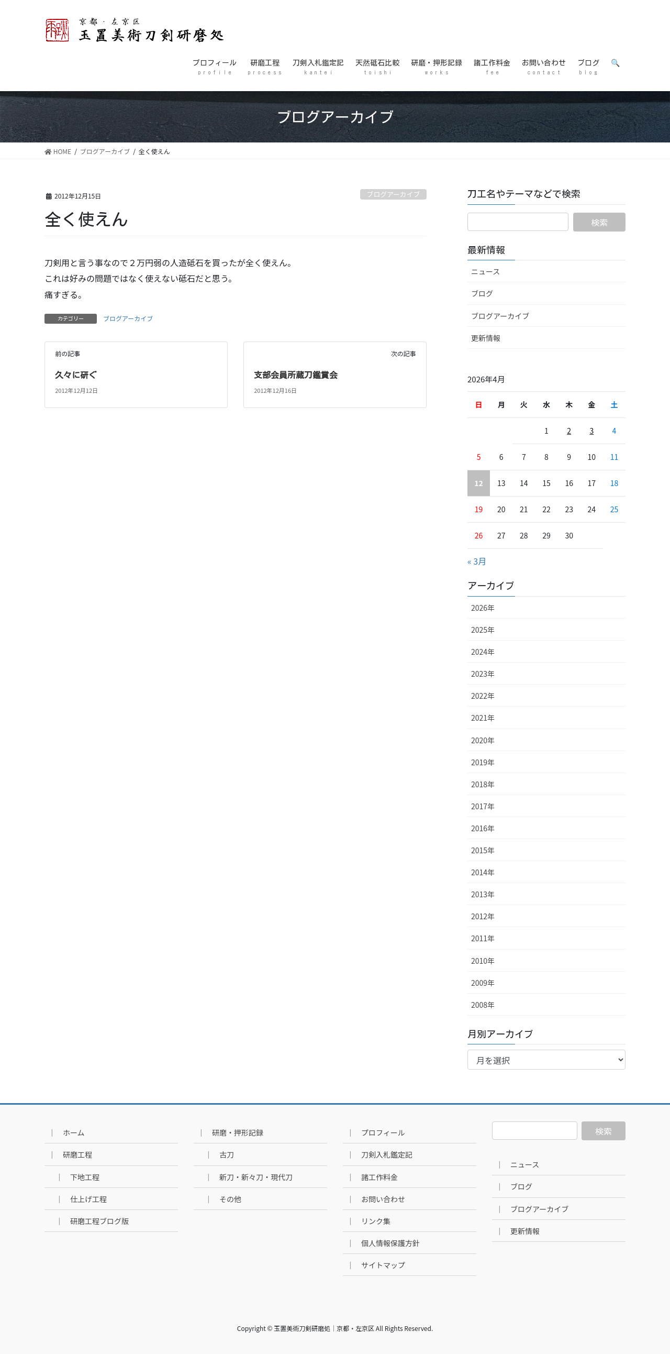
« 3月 (476, 561)
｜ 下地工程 (77, 1177)
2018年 (483, 784)
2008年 (483, 1004)
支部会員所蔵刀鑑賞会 (296, 375)
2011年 (483, 938)
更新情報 (485, 338)
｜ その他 (223, 1199)
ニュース (485, 271)
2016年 (483, 828)
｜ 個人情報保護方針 (383, 1243)
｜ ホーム (66, 1132)
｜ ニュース (517, 1164)
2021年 (483, 717)
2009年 (483, 982)
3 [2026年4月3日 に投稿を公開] (591, 430)
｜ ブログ (514, 1186)
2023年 (483, 673)
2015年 (483, 850)
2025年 (483, 629)
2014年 (483, 872)
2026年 (483, 607)
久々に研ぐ (76, 375)
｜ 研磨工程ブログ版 (92, 1221)
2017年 (483, 806)
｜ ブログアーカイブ (532, 1209)
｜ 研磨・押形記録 (230, 1132)
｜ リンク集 (368, 1221)
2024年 (483, 651)
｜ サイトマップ (376, 1265)
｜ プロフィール (376, 1132)
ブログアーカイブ (393, 194)
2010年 (483, 960)
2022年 (483, 695)
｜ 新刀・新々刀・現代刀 (249, 1177)
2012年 (483, 916)
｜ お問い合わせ (376, 1199)
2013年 (483, 894)
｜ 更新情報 (518, 1231)
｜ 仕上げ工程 (81, 1199)
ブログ (482, 293)
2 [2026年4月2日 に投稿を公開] (569, 430)
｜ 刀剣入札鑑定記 (379, 1154)
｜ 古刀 (219, 1154)
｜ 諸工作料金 (372, 1177)
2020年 (483, 740)
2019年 (483, 762)
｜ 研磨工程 (70, 1154)
